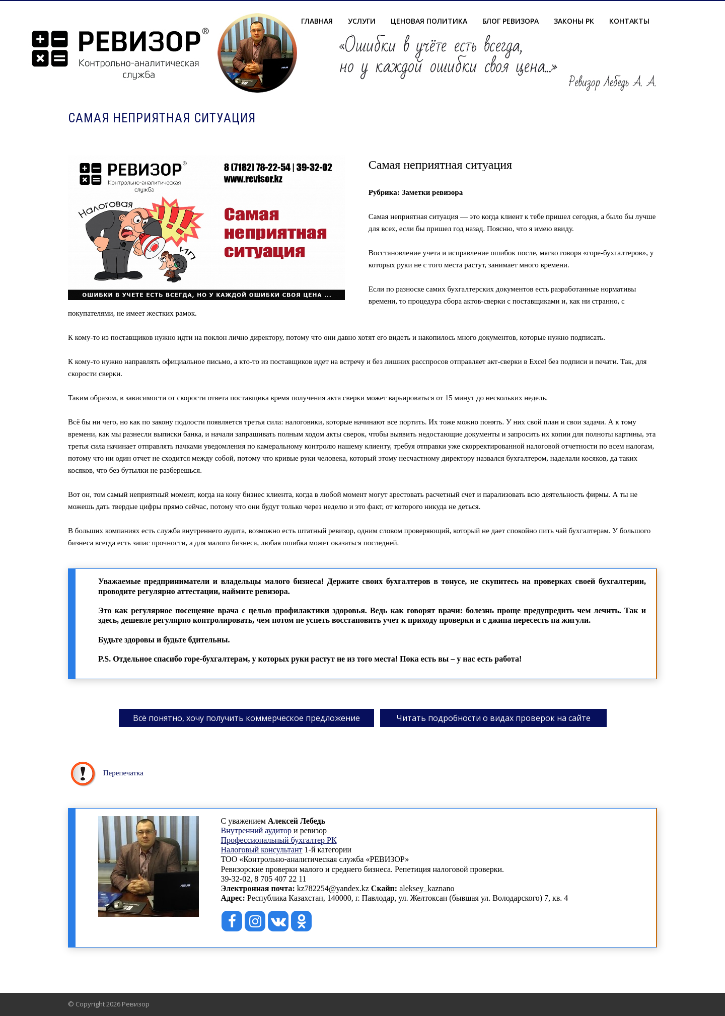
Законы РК (574, 21)
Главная (317, 21)
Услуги (362, 21)
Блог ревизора (510, 21)
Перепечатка (123, 773)
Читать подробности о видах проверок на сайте (493, 717)
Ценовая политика (429, 21)
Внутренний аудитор (256, 830)
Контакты (629, 21)
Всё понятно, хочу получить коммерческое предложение (246, 717)
